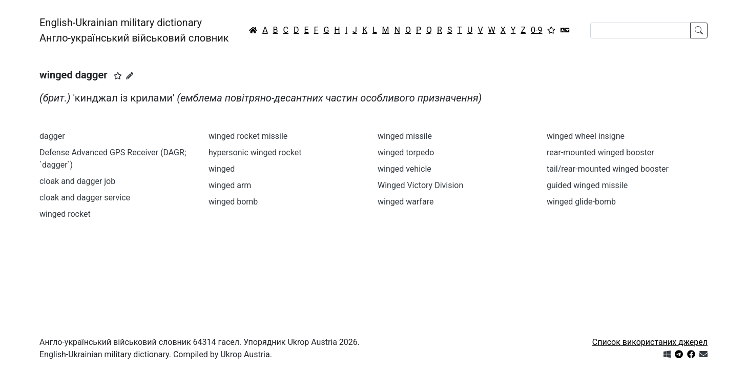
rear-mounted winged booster (600, 152)
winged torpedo (406, 152)
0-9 (536, 30)
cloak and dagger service (84, 197)
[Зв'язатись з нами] (703, 354)
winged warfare (406, 202)
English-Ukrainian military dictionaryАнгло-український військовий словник (134, 30)
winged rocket (65, 214)
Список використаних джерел (650, 342)
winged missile (405, 136)
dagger (52, 136)
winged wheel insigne (586, 136)
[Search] (640, 30)
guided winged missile (587, 185)
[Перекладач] (565, 30)
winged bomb (233, 202)
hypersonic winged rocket (255, 152)
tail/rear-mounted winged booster (608, 169)
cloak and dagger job (77, 181)
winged (222, 169)
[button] (118, 75)
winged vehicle (404, 169)
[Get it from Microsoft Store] (667, 354)
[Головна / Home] (253, 30)
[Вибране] (551, 30)
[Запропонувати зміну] (129, 76)
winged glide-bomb (581, 202)
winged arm (230, 185)
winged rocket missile (248, 136)
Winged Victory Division (420, 185)
